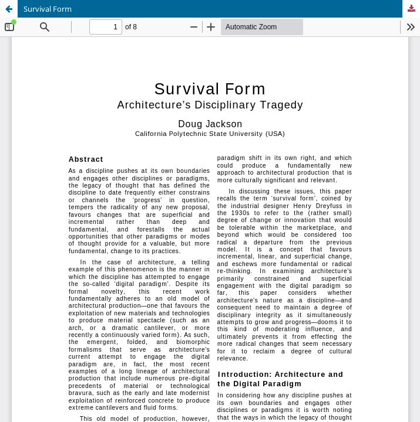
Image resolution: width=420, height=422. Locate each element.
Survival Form (47, 9)
